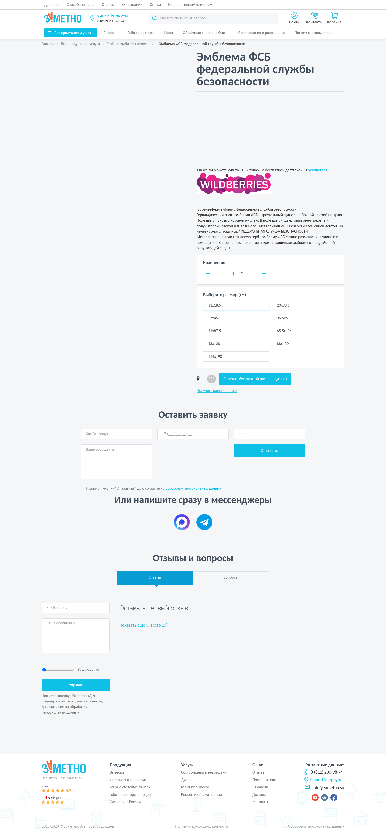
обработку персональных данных (193, 488)
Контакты (260, 802)
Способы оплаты (81, 4)
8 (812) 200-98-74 (110, 21)
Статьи (155, 4)
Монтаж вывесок (195, 787)
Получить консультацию (217, 390)
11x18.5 (214, 305)
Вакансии (260, 787)
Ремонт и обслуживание (201, 794)
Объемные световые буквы (205, 32)
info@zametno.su (324, 787)
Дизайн (187, 779)
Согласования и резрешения (205, 772)
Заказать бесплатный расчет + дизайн (255, 378)
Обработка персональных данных (316, 826)
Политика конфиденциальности (201, 826)
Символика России (125, 802)
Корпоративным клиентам (190, 4)
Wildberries (317, 170)
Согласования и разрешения (262, 32)
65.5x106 (284, 330)
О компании (132, 4)
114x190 (215, 356)
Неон (168, 32)
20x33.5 (283, 305)
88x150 (283, 343)
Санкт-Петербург (113, 15)
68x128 (214, 343)
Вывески (110, 32)
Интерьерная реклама (128, 779)
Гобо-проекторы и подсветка (133, 794)
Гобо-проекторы (141, 32)
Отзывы (108, 4)
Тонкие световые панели (316, 32)
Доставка (51, 4)
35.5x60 (283, 318)
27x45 (213, 318)
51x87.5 (214, 330)
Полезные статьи (266, 779)
